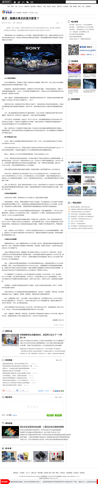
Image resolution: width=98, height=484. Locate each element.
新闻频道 (19, 12)
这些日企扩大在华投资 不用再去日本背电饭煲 (16, 382)
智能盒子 (39, 6)
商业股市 (25, 12)
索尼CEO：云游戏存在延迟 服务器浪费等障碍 (16, 368)
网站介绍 (33, 473)
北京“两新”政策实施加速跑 (76, 34)
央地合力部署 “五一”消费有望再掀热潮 (80, 39)
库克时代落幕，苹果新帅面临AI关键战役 (81, 214)
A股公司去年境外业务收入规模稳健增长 (55, 481)
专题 (70, 6)
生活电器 (65, 6)
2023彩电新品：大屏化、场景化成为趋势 (15, 375)
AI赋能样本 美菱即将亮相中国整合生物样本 (82, 209)
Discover (21, 6)
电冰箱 (49, 6)
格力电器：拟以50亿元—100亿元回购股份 (80, 24)
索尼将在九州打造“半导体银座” (12, 371)
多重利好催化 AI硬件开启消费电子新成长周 (82, 228)
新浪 (50, 473)
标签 (79, 6)
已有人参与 (58, 397)
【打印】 (47, 391)
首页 (8, 6)
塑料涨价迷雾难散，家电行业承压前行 (80, 207)
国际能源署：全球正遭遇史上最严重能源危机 (82, 216)
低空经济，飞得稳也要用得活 (78, 223)
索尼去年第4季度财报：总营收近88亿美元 (15, 378)
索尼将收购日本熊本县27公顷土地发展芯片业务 (17, 373)
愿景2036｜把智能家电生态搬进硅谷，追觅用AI (89, 76)
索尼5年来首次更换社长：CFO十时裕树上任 (16, 380)
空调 (44, 6)
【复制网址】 (41, 391)
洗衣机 (54, 6)
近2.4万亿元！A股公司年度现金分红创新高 (25, 481)
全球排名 (62, 473)
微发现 (75, 6)
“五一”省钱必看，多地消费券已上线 (79, 32)
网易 (57, 473)
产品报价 (21, 473)
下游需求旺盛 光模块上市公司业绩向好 (80, 211)
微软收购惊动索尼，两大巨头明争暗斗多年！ (16, 363)
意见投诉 (76, 473)
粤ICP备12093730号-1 (53, 478)
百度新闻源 (69, 473)
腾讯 (53, 473)
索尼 (60, 360)
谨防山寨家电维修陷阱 (75, 36)
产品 (16, 6)
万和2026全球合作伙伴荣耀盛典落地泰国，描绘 (74, 76)
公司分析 (31, 12)
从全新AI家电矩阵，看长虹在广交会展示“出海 (73, 91)
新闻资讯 (15, 473)
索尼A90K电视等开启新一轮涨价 (12, 385)
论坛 (83, 6)
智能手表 (26, 6)
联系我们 (82, 473)
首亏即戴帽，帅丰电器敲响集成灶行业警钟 (81, 226)
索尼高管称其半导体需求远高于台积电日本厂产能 (17, 366)
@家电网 (88, 6)
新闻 (12, 6)
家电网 (7, 2)
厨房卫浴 (59, 6)
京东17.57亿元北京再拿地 (77, 221)
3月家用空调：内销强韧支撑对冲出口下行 (81, 219)
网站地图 (40, 473)
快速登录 (14, 415)
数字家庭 (33, 6)
